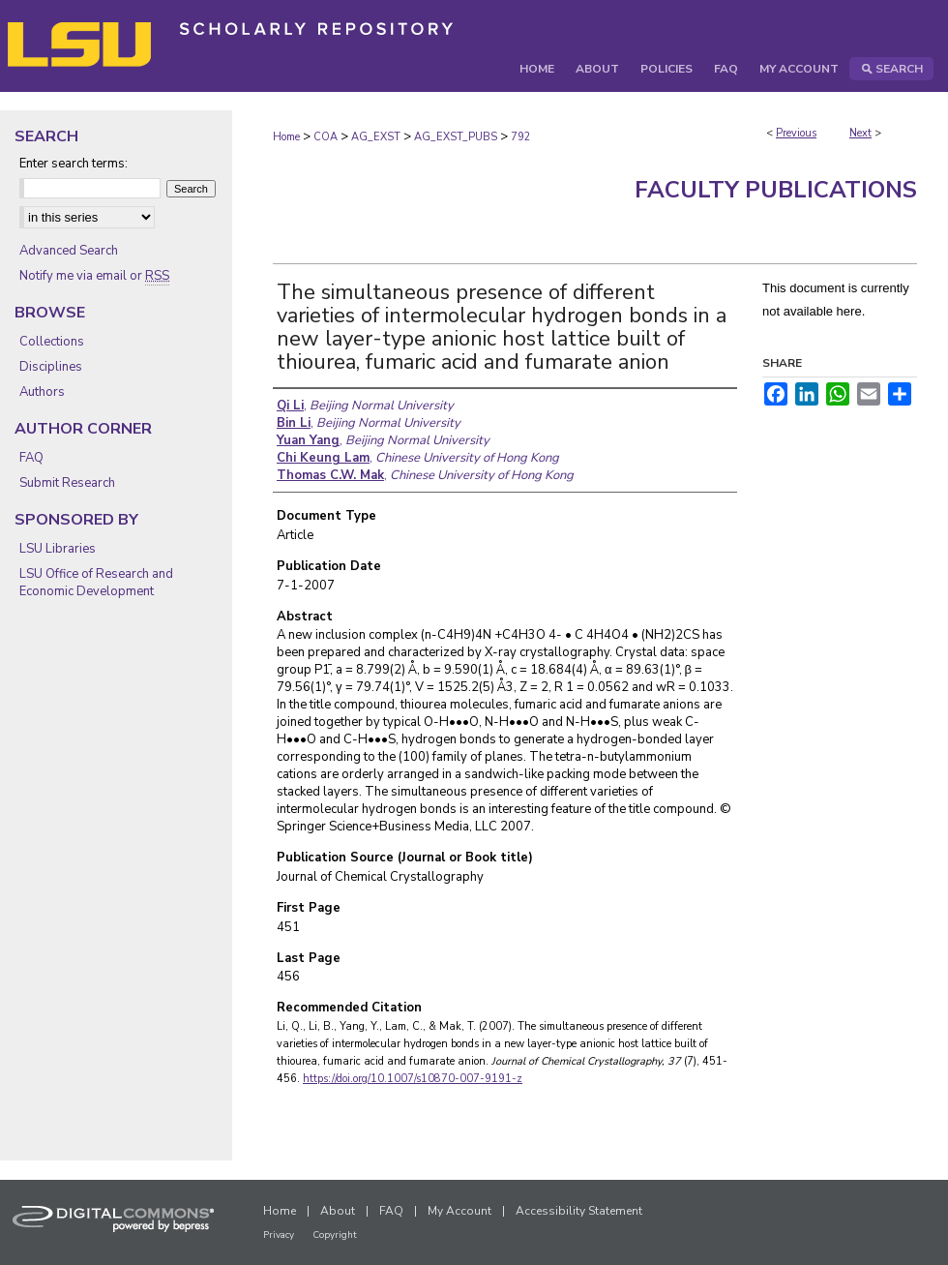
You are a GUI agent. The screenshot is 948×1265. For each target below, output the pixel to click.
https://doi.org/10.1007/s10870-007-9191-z (412, 1078)
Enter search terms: (73, 163)
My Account (459, 1211)
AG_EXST (375, 137)
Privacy (278, 1235)
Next (860, 133)
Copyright (334, 1235)
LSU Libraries (57, 548)
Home (286, 137)
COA (325, 137)
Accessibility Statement (579, 1211)
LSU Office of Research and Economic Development (96, 582)
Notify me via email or (94, 276)
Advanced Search (68, 250)
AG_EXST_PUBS (455, 137)
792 (521, 137)
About (337, 1211)
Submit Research (67, 483)
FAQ (31, 458)
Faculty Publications (776, 189)
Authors (42, 392)
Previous (796, 133)
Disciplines (50, 367)
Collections (51, 341)
